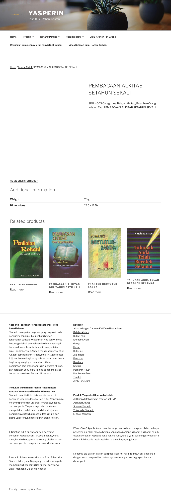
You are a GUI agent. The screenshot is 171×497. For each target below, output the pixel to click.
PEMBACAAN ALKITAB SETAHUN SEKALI (130, 107)
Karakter (78, 358)
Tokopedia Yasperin (83, 410)
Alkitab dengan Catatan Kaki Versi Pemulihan (97, 328)
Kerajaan (78, 362)
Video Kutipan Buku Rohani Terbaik (87, 44)
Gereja (76, 343)
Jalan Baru (78, 354)
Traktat (77, 377)
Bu (74, 335)
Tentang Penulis (50, 36)
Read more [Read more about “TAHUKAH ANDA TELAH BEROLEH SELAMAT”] (134, 288)
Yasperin (46, 13)
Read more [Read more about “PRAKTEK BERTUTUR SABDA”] (95, 292)
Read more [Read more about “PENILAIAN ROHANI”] (17, 289)
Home (13, 36)
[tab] (24, 181)
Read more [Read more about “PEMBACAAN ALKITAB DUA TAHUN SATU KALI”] (56, 292)
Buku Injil (78, 351)
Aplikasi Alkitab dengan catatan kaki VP (94, 398)
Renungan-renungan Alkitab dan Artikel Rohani (36, 44)
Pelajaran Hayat (81, 369)
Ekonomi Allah (81, 339)
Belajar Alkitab (25, 67)
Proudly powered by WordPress (26, 489)
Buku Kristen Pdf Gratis (104, 36)
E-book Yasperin (82, 413)
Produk (28, 36)
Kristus (77, 365)
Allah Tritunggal (81, 380)
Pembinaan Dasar (82, 373)
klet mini (80, 335)
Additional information (24, 180)
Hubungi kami (75, 36)
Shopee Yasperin (82, 406)
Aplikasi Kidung (81, 402)
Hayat (76, 347)
